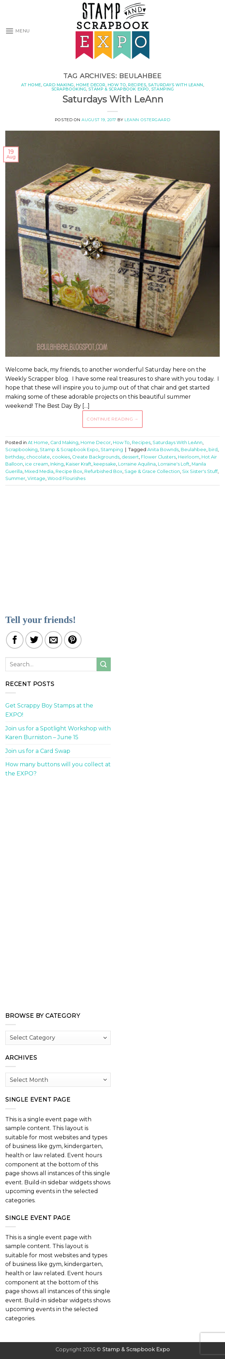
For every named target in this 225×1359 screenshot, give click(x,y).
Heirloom (188, 457)
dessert (130, 457)
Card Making (58, 84)
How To (117, 84)
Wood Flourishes (66, 478)
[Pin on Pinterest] (73, 640)
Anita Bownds (163, 449)
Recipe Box (69, 471)
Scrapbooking (68, 89)
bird (213, 449)
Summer (15, 478)
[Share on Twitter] (34, 640)
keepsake (105, 464)
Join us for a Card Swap (37, 751)
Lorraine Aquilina (137, 464)
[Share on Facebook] (15, 640)
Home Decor (90, 84)
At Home (31, 84)
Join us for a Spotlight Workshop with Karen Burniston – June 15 (58, 733)
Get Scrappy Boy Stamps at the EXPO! (49, 710)
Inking (57, 464)
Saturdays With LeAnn (175, 84)
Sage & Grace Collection (152, 471)
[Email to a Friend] (53, 640)
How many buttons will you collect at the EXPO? (58, 769)
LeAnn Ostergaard (147, 119)
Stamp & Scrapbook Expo (118, 89)
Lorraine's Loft (173, 464)
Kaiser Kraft (78, 464)
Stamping (162, 89)
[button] (17, 30)
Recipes (137, 84)
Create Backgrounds (96, 457)
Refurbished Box (103, 471)
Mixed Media (39, 471)
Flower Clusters (158, 457)
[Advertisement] (115, 545)
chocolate (38, 457)
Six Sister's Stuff (200, 471)
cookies (61, 457)
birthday (14, 457)
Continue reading (112, 419)
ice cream (36, 464)
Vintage (36, 478)
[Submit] (104, 664)
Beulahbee (193, 449)
